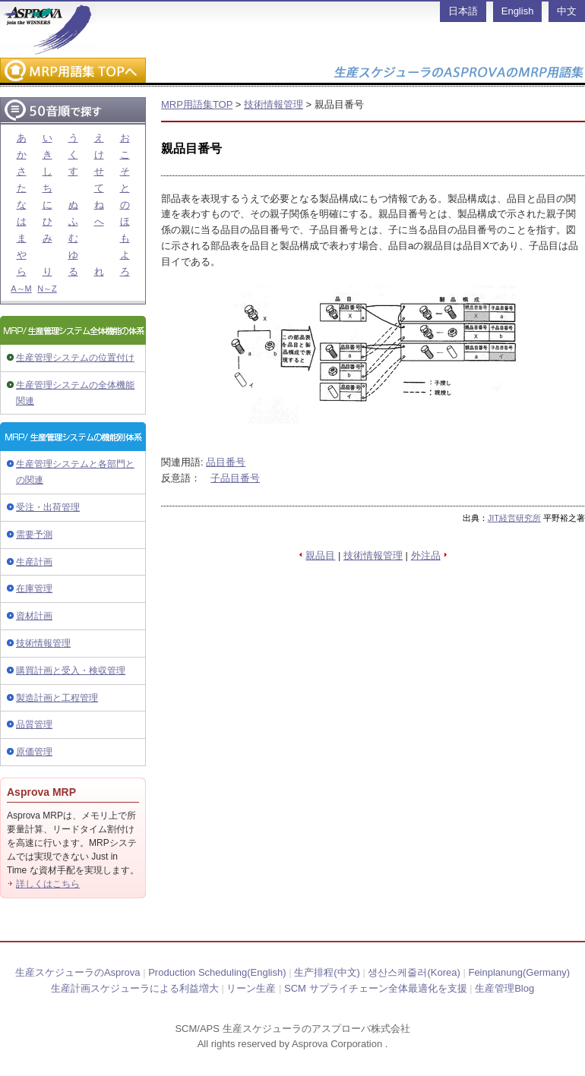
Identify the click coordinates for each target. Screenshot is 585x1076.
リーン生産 (251, 988)
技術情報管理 (43, 643)
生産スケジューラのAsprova (78, 972)
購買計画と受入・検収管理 (70, 670)
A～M (21, 288)
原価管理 (34, 751)
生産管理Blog (504, 988)
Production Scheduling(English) (217, 972)
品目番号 (225, 462)
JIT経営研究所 (514, 517)
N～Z (47, 288)
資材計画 (34, 616)
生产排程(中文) (327, 972)
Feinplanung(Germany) (519, 972)
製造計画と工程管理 (57, 698)
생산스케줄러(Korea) (414, 972)
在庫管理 (34, 588)
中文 (567, 11)
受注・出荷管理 (48, 507)
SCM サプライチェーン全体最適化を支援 (375, 988)
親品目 (320, 555)
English (517, 11)
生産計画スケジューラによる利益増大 (135, 988)
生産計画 (34, 562)
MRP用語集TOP (196, 104)
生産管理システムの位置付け (75, 357)
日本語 (463, 11)
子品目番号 (235, 478)
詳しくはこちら (48, 884)
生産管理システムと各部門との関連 (75, 472)
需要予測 (34, 534)
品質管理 (34, 724)
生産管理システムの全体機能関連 (75, 393)
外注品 (426, 555)
